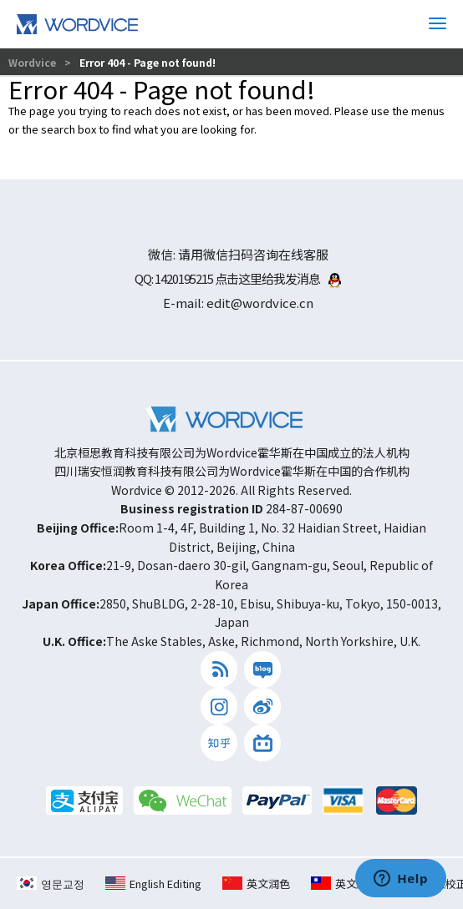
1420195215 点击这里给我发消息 (248, 278)
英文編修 (345, 883)
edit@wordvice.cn (259, 302)
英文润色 (256, 883)
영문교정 (50, 883)
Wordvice (33, 62)
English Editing (153, 883)
